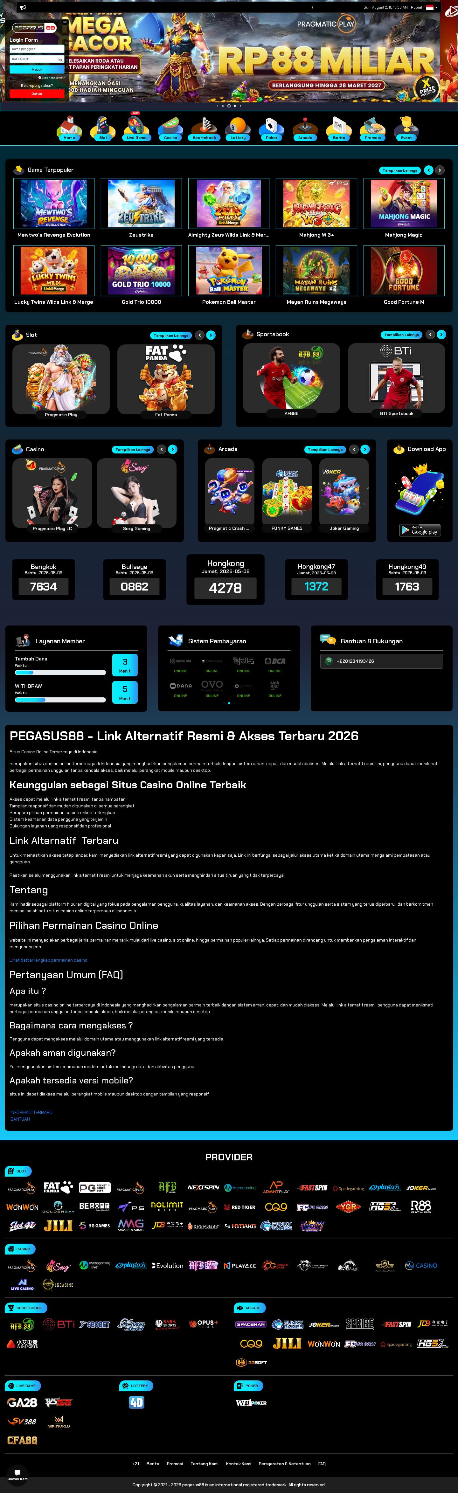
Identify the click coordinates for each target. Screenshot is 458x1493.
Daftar (36, 94)
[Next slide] (440, 170)
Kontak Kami (238, 1464)
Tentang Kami (205, 1464)
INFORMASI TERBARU (31, 1112)
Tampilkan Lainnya (400, 170)
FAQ (322, 1464)
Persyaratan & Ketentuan (285, 1464)
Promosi (175, 1464)
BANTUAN (20, 1119)
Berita (153, 1464)
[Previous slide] (429, 170)
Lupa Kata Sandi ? (51, 77)
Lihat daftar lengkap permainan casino (48, 960)
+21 (135, 1464)
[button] (65, 22)
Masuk (37, 69)
